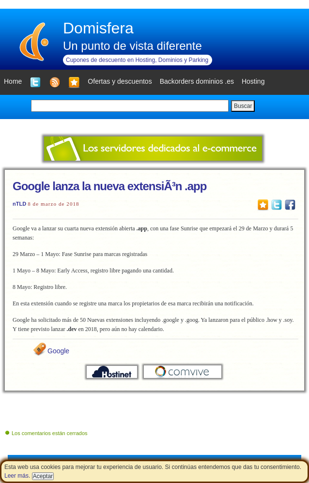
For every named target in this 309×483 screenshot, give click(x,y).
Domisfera (98, 28)
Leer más (16, 475)
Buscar (243, 106)
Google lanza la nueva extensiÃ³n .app (109, 186)
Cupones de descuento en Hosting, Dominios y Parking (137, 60)
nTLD (19, 204)
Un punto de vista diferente (132, 45)
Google (58, 351)
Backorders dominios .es (197, 81)
